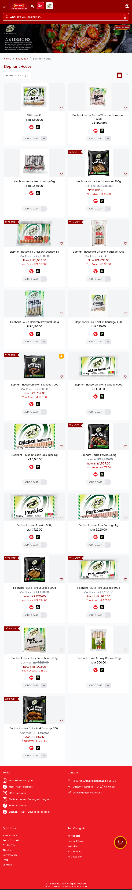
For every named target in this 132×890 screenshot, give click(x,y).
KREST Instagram (18, 793)
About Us (7, 850)
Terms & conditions (13, 840)
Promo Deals (74, 851)
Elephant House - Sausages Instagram (30, 799)
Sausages (22, 58)
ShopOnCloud (79, 886)
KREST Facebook (17, 805)
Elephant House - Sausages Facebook (29, 811)
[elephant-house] (49, 8)
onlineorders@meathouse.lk (87, 792)
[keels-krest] (40, 8)
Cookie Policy (10, 845)
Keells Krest (73, 846)
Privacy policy (10, 835)
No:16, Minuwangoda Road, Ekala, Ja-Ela (94, 781)
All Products (74, 836)
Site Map (7, 864)
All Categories (75, 856)
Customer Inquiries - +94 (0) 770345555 (94, 786)
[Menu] (5, 6)
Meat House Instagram (21, 780)
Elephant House (76, 841)
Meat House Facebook (20, 786)
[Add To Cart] (34, 138)
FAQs (5, 860)
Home (7, 58)
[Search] (36, 17)
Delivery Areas (10, 855)
